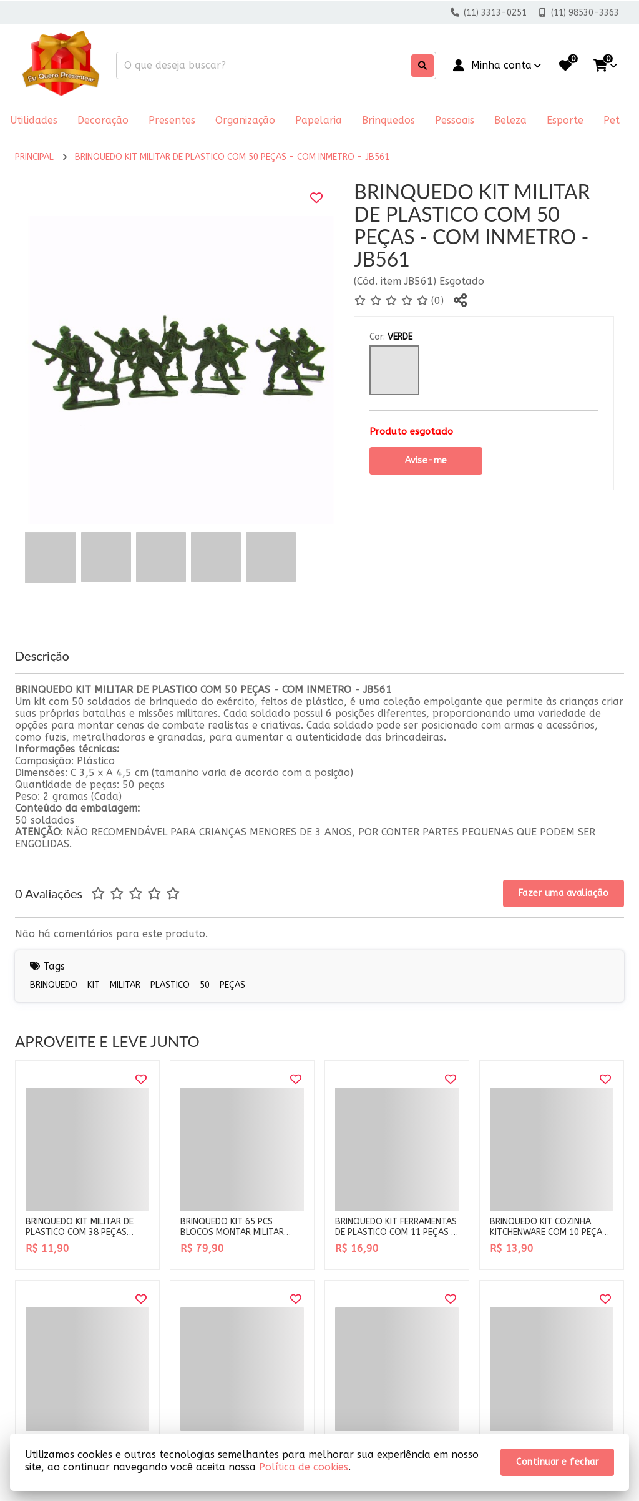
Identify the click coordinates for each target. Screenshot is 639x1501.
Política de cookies (303, 1467)
